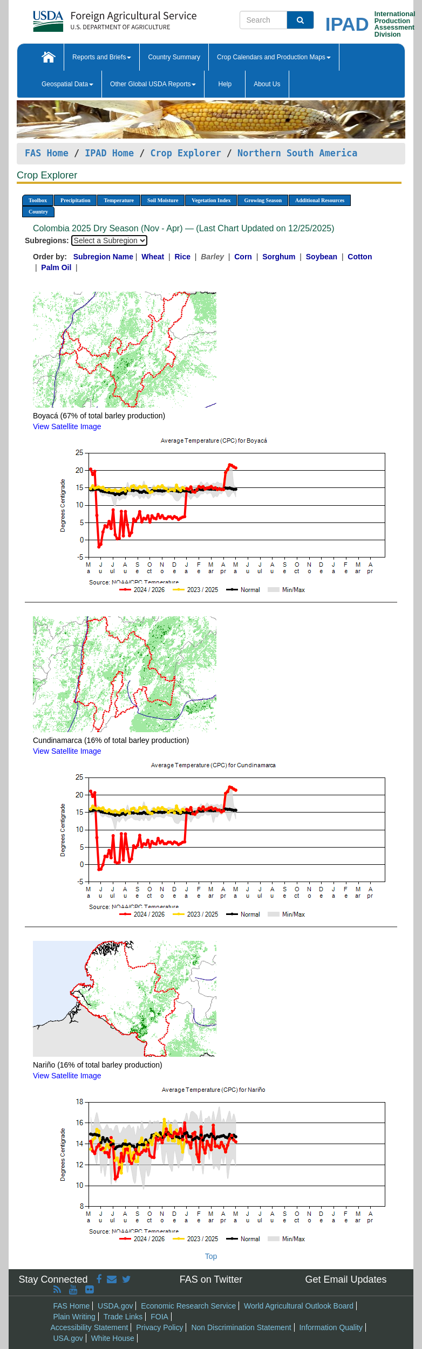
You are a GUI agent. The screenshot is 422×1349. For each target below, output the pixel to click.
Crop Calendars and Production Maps (274, 57)
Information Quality (331, 1327)
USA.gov (68, 1338)
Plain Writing (74, 1316)
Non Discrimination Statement (241, 1327)
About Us (267, 84)
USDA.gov (115, 1306)
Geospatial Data (67, 84)
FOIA (159, 1316)
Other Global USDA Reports (153, 84)
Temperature (119, 200)
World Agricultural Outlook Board (298, 1306)
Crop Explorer (185, 153)
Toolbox (38, 200)
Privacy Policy (159, 1327)
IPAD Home (109, 153)
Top (211, 1256)
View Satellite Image (67, 426)
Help (225, 84)
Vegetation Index (211, 200)
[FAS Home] (87, 17)
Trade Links (123, 1316)
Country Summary (174, 57)
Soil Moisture (162, 200)
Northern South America (297, 153)
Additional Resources (319, 200)
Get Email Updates (345, 1279)
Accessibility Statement (89, 1327)
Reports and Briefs (101, 57)
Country (38, 212)
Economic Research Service (188, 1306)
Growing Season (263, 200)
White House (112, 1338)
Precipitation (75, 200)
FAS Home (47, 153)
